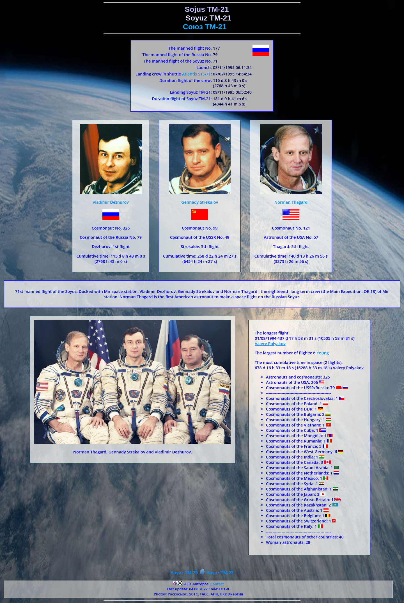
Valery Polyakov (270, 343)
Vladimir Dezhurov (111, 202)
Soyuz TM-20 (184, 572)
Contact (217, 583)
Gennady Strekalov (199, 202)
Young (322, 353)
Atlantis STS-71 (196, 74)
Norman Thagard (290, 202)
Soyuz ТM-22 (220, 572)
